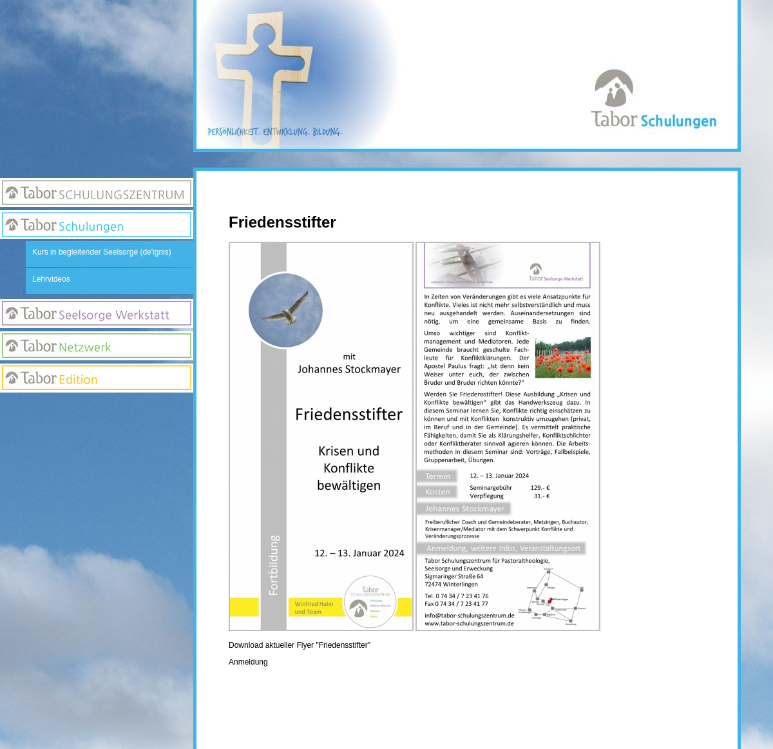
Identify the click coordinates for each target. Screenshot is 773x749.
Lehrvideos (51, 279)
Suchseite (96, 460)
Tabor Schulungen (96, 224)
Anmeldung (248, 661)
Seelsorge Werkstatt (96, 313)
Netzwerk (96, 345)
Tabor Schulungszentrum (96, 192)
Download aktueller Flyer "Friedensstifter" (299, 645)
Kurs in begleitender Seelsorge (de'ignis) (101, 252)
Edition (96, 378)
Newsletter (96, 434)
